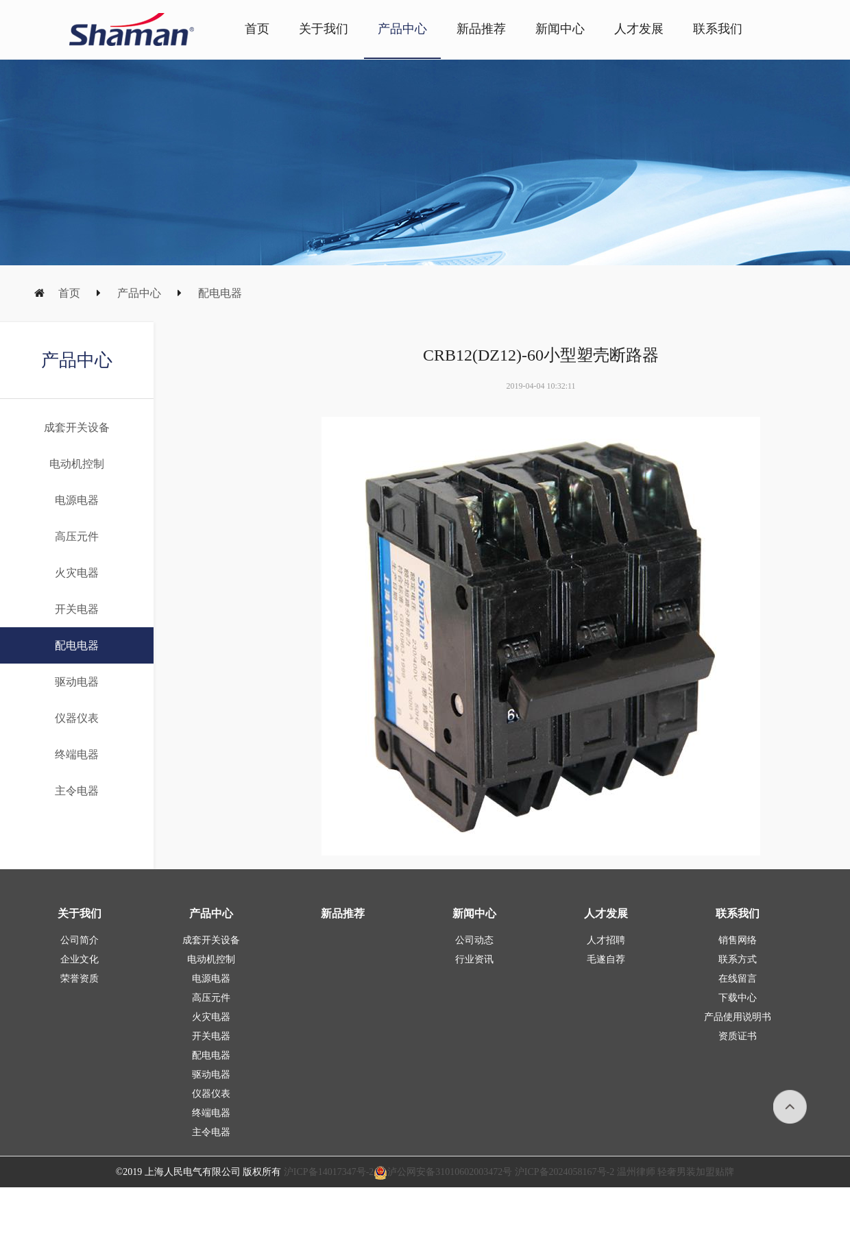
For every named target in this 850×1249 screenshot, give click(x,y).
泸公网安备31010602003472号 (443, 1172)
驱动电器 (77, 682)
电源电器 (77, 500)
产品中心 (402, 29)
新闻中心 (560, 29)
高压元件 (77, 536)
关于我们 (323, 29)
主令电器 (77, 791)
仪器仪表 (77, 718)
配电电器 (220, 293)
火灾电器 (77, 573)
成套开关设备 (77, 427)
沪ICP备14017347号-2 (329, 1172)
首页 (257, 29)
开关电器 (77, 609)
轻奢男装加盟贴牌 (695, 1172)
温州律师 (636, 1172)
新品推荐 (481, 29)
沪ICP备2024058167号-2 (564, 1172)
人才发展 (639, 29)
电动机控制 (76, 464)
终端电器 (77, 754)
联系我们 (717, 29)
